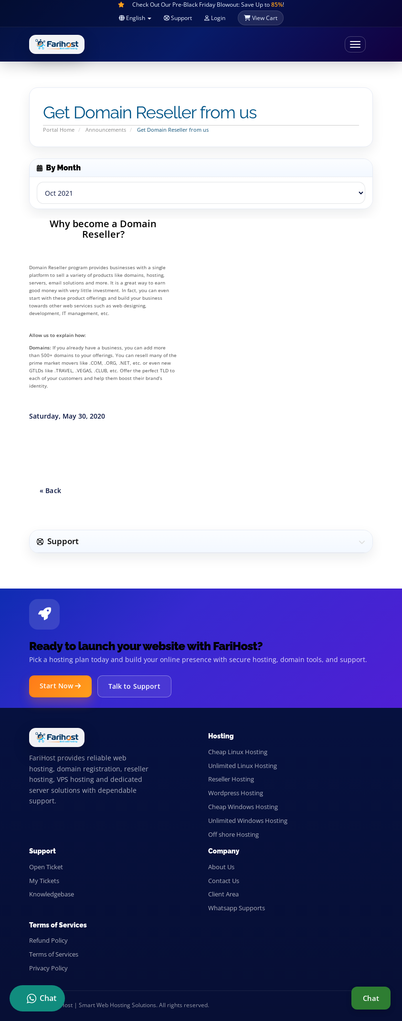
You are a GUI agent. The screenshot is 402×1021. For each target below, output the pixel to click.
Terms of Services (53, 954)
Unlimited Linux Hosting (242, 765)
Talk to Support (134, 686)
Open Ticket (46, 867)
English (135, 18)
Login (214, 18)
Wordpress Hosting (235, 793)
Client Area (223, 894)
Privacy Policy (48, 968)
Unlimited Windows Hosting (247, 820)
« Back (50, 490)
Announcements (105, 129)
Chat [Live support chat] (371, 998)
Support (178, 18)
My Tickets (44, 880)
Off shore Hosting (233, 834)
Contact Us (223, 880)
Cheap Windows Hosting (243, 806)
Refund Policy (48, 940)
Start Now (60, 685)
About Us (221, 867)
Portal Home (58, 129)
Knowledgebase (51, 894)
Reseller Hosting (231, 779)
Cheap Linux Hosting (237, 751)
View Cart (260, 18)
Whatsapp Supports (236, 908)
